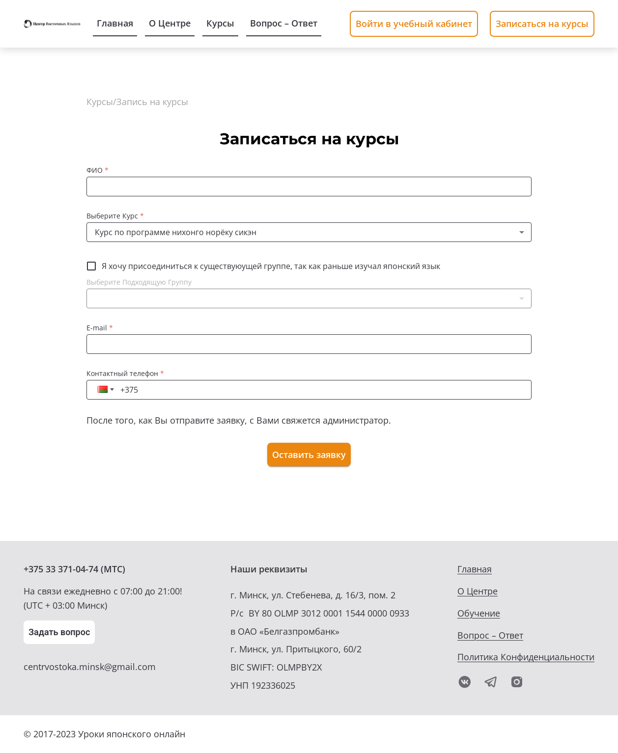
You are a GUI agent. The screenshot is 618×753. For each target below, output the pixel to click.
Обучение (478, 613)
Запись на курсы (152, 102)
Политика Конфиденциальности (525, 657)
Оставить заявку (309, 454)
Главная (474, 569)
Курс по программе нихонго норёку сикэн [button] (175, 232)
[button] (309, 298)
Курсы (99, 102)
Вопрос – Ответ (490, 635)
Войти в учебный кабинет (414, 23)
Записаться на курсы (542, 23)
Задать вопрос (59, 632)
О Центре (477, 591)
